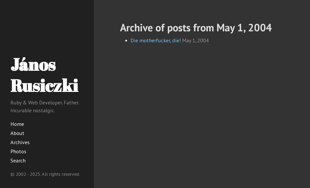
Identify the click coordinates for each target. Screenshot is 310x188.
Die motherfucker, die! (155, 40)
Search (18, 160)
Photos (18, 151)
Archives (20, 142)
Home (17, 124)
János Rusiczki (44, 75)
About (17, 133)
